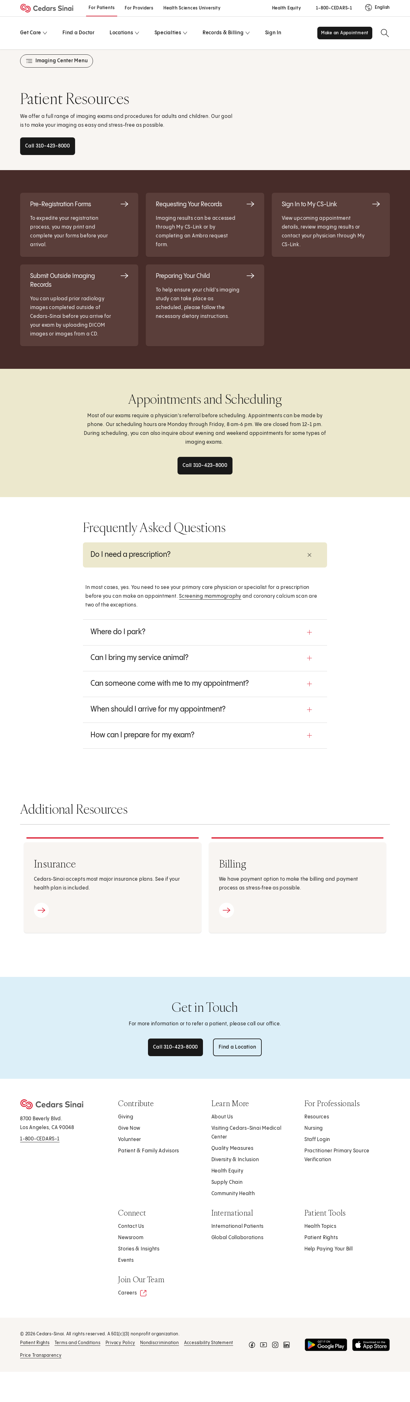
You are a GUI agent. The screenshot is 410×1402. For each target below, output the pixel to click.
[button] (205, 555)
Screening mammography (210, 596)
